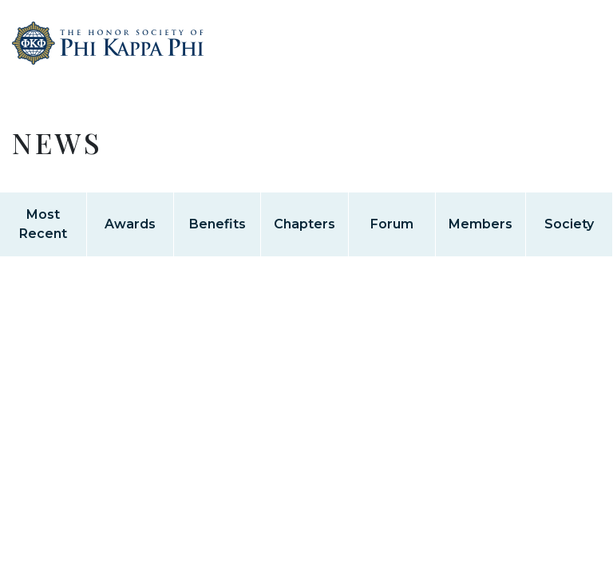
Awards (130, 224)
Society (569, 224)
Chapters (304, 224)
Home (108, 63)
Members (480, 224)
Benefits (217, 224)
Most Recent (43, 224)
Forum (391, 224)
